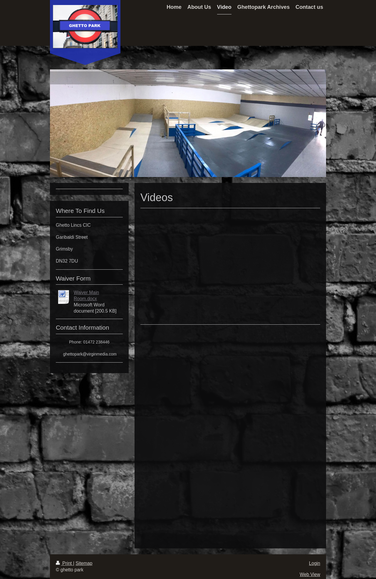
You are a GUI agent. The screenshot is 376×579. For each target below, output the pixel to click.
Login (314, 563)
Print (64, 563)
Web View (310, 574)
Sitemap (83, 563)
